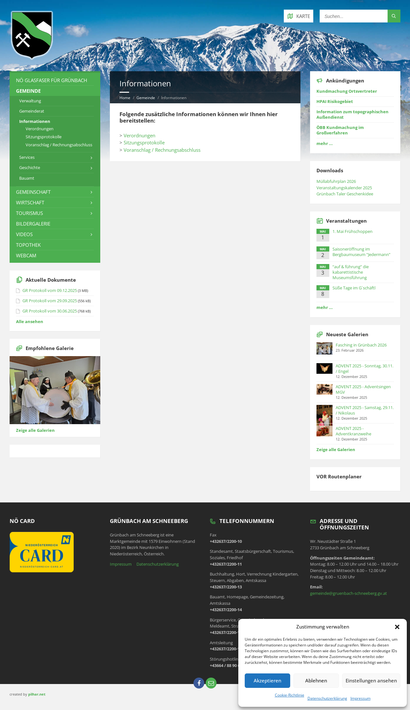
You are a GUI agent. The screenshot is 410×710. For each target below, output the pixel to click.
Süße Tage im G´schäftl (353, 288)
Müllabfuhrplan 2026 (336, 181)
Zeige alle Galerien (35, 430)
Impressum (360, 698)
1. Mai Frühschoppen (352, 231)
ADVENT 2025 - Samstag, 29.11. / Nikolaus (365, 410)
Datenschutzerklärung (327, 698)
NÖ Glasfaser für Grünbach (51, 80)
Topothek (28, 245)
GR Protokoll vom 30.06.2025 (49, 311)
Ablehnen (316, 680)
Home (124, 97)
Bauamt (26, 178)
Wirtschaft (30, 202)
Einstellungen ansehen (371, 680)
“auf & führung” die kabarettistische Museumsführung (350, 272)
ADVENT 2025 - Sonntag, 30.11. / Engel (364, 368)
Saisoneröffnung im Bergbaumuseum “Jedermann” (361, 251)
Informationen (34, 121)
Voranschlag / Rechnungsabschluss (162, 150)
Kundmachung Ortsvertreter (346, 91)
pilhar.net (36, 694)
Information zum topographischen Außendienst (352, 114)
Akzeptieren (267, 680)
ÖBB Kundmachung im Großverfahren (340, 130)
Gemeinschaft (33, 192)
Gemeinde (145, 97)
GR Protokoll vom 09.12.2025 (49, 290)
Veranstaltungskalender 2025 (344, 188)
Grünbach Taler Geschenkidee (344, 194)
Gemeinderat (31, 111)
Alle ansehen (29, 321)
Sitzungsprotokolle (144, 142)
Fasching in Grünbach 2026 (361, 345)
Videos (24, 234)
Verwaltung (30, 101)
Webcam (26, 255)
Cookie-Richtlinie (289, 695)
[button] (397, 627)
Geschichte (29, 167)
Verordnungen (139, 135)
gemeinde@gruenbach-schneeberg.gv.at (348, 593)
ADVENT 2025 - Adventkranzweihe (353, 431)
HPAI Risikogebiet (334, 101)
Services (27, 157)
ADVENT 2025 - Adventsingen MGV (363, 389)
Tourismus (29, 213)
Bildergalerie (33, 223)
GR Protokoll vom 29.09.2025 (49, 301)
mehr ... (324, 143)
